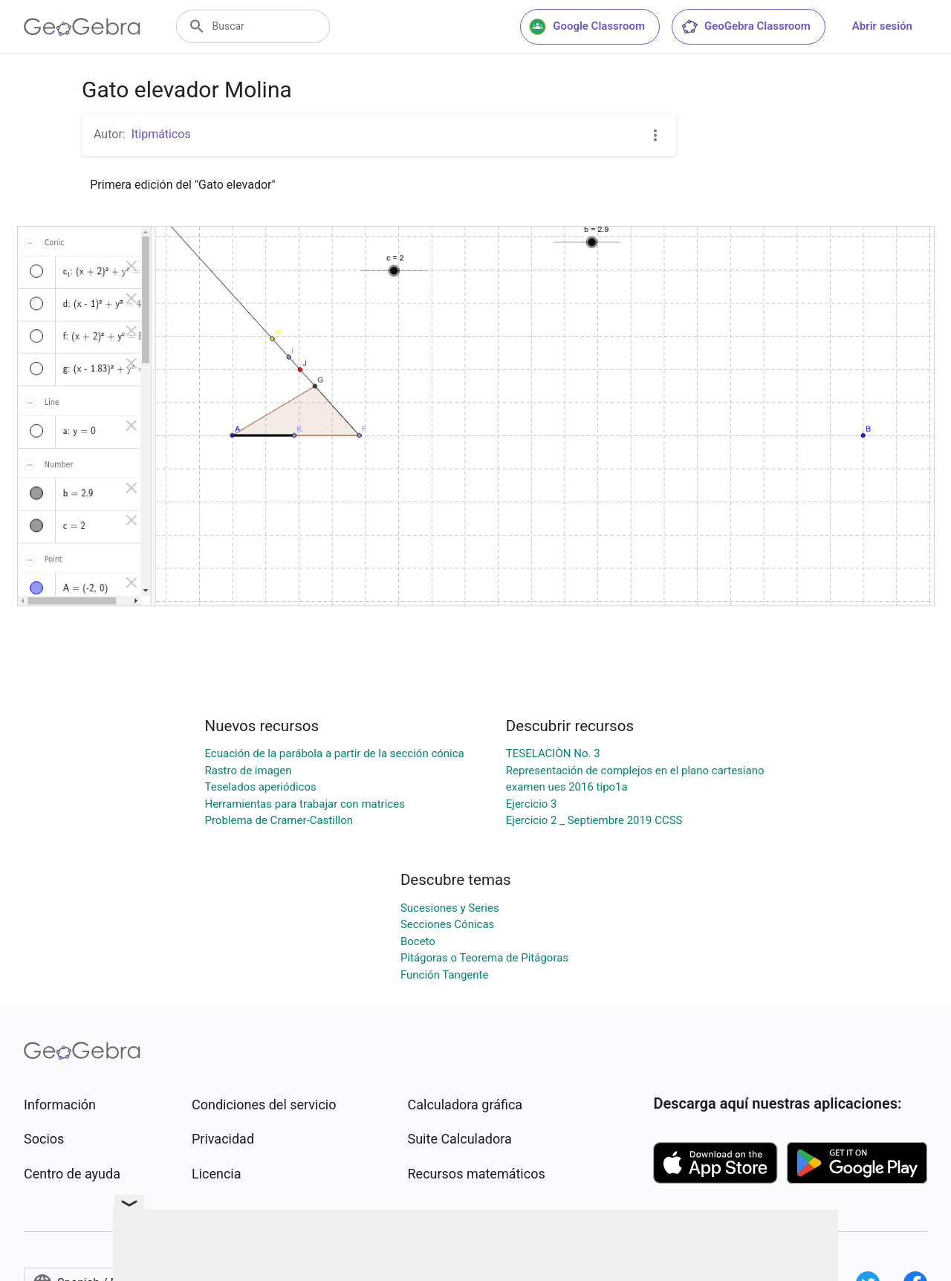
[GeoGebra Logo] (82, 27)
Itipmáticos (161, 134)
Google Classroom (587, 27)
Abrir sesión (882, 26)
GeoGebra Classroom (746, 27)
